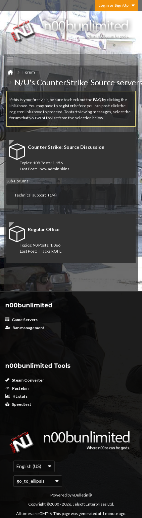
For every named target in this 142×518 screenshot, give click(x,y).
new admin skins (54, 168)
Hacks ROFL (50, 251)
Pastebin (17, 388)
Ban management (24, 327)
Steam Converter (24, 380)
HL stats (16, 396)
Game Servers (21, 319)
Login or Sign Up (116, 5)
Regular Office (43, 229)
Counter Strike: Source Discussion (66, 147)
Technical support (30, 195)
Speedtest (18, 404)
